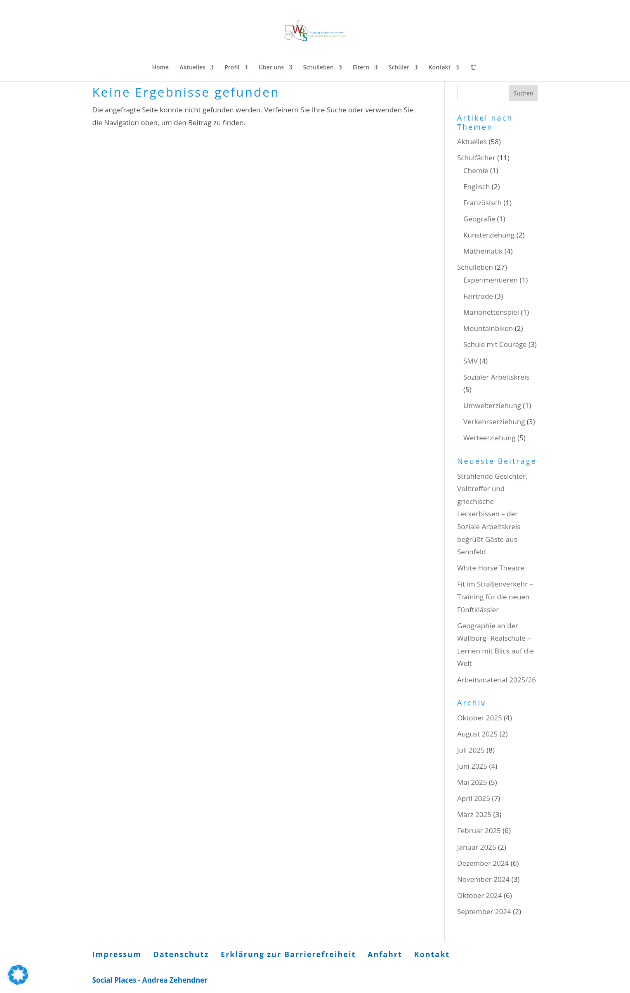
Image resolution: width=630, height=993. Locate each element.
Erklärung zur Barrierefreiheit (288, 954)
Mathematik (483, 251)
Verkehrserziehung (494, 421)
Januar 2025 (476, 847)
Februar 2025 (479, 830)
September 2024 (484, 911)
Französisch (482, 202)
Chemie (475, 170)
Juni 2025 (472, 766)
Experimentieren (490, 280)
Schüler (399, 67)
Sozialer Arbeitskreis (496, 377)
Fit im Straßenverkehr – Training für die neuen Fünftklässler (495, 596)
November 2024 (483, 879)
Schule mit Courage (495, 344)
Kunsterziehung (488, 235)
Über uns (271, 67)
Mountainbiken (488, 328)
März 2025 (474, 814)
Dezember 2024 (483, 863)
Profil (231, 67)
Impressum (117, 954)
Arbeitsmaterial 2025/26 (496, 679)
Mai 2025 (472, 782)
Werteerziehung (489, 437)
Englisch (476, 186)
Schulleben (318, 67)
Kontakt (440, 67)
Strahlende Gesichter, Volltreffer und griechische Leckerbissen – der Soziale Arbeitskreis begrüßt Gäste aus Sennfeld (492, 514)
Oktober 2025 (479, 717)
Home (160, 67)
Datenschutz (181, 954)
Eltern (361, 67)
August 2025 (477, 734)
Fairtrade (478, 296)
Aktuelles (192, 67)
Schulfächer (476, 157)
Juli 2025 (471, 750)
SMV (470, 361)
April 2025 (473, 798)
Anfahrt (385, 954)
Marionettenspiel (491, 312)
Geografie (479, 218)
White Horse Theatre (491, 568)
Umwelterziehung (492, 405)
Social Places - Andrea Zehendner (150, 980)
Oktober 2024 (479, 895)
